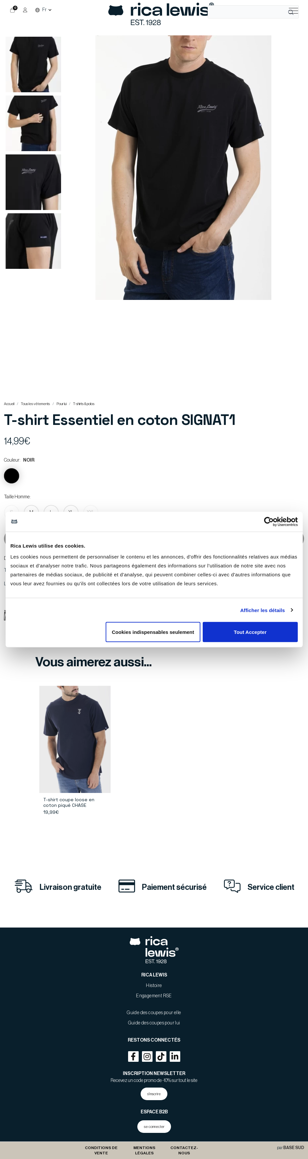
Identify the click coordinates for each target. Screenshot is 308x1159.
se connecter (154, 1127)
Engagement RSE (154, 996)
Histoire (154, 985)
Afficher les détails (262, 610)
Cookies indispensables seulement (153, 632)
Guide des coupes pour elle (154, 1013)
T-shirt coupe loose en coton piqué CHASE (68, 802)
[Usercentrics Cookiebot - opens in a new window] (269, 521)
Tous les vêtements (35, 404)
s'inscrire (154, 1094)
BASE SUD (293, 1148)
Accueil (9, 404)
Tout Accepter (250, 632)
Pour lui (61, 404)
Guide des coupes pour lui (154, 1023)
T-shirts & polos (83, 404)
